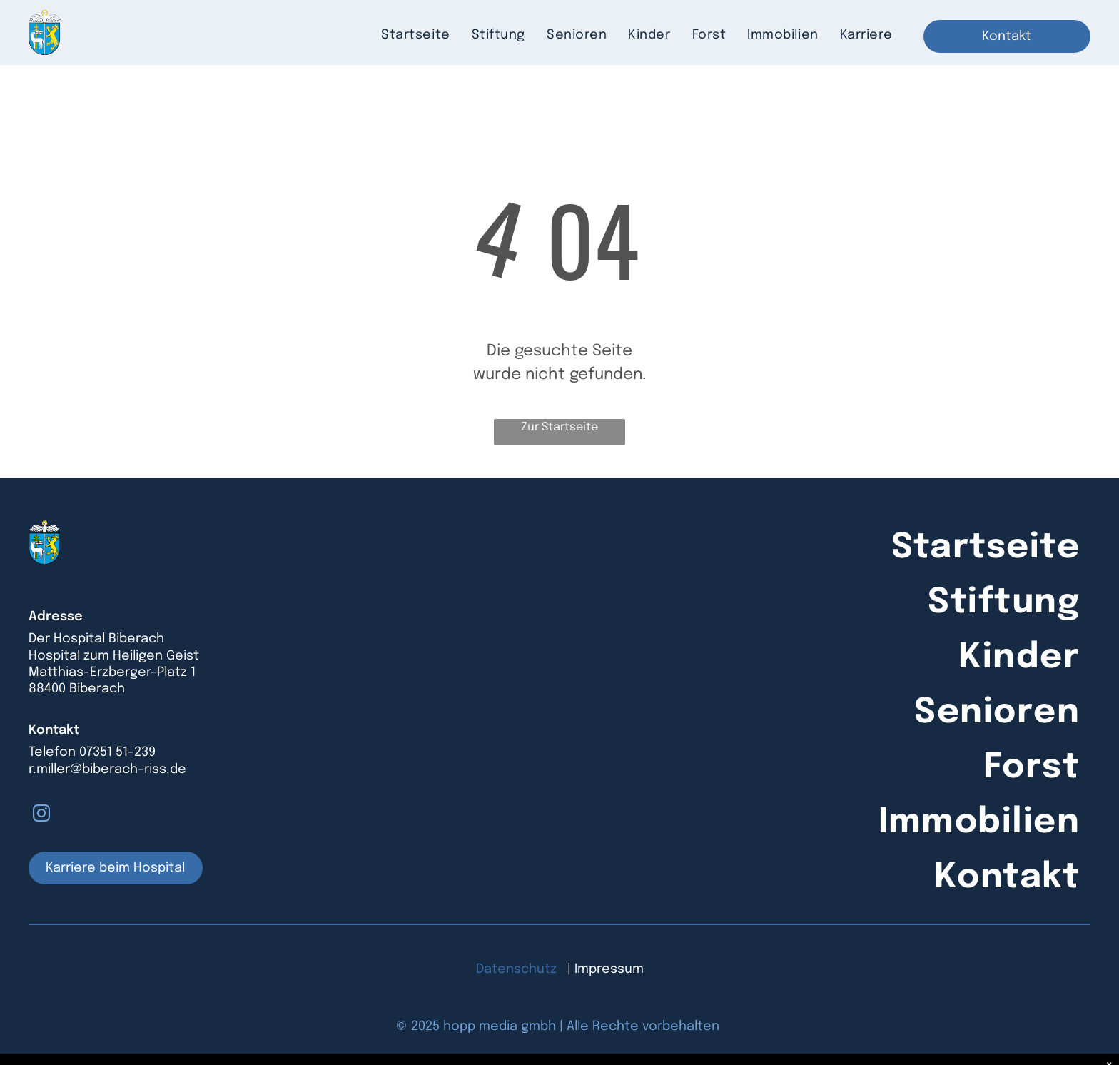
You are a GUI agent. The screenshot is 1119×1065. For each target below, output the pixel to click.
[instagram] (41, 815)
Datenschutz (516, 969)
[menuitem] (415, 35)
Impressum (609, 969)
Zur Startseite (559, 427)
